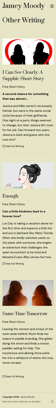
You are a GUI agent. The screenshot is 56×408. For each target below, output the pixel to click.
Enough (10, 196)
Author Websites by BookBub (26, 401)
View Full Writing (13, 146)
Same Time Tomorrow (24, 314)
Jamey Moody (23, 6)
